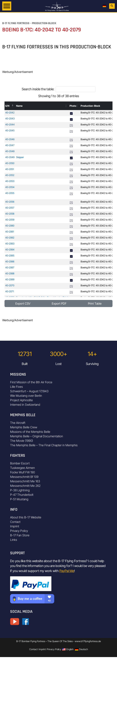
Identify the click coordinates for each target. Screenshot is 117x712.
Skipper (20, 157)
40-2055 (9, 193)
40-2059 (9, 219)
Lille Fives (16, 387)
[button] (13, 106)
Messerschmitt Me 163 (25, 481)
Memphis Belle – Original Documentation (36, 436)
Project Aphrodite (21, 400)
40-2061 (9, 231)
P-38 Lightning (20, 490)
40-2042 (9, 112)
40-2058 (9, 213)
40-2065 (9, 255)
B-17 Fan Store (19, 535)
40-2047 (9, 145)
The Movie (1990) (21, 441)
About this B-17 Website (25, 517)
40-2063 (9, 243)
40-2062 (9, 237)
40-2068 (9, 273)
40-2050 (9, 163)
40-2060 (9, 225)
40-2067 (9, 267)
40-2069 (9, 279)
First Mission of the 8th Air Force (31, 382)
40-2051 (9, 169)
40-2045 (9, 130)
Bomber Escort (20, 463)
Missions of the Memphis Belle (30, 432)
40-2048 (9, 151)
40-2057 (9, 207)
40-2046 (9, 139)
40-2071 (9, 291)
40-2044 (10, 124)
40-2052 (9, 175)
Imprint (14, 526)
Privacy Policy (19, 531)
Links (13, 540)
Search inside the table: (38, 89)
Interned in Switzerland (25, 404)
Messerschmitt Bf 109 (24, 477)
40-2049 (9, 157)
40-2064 (9, 249)
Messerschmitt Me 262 (25, 486)
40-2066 (9, 261)
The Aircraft (17, 423)
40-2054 (9, 187)
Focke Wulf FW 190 (22, 472)
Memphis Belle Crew (23, 427)
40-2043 (10, 118)
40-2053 (9, 181)
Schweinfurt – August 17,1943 (29, 391)
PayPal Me (66, 571)
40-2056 (9, 201)
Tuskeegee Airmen (22, 468)
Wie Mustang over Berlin (26, 395)
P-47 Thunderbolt (21, 495)
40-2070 (9, 285)
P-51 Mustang (19, 499)
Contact (15, 522)
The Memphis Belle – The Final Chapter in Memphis (44, 445)
